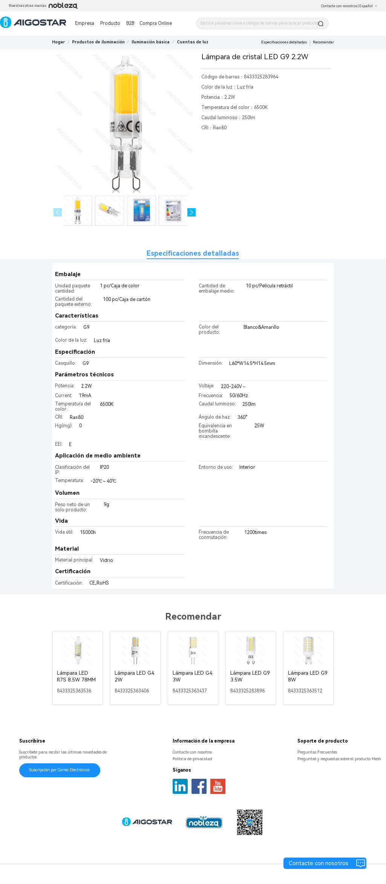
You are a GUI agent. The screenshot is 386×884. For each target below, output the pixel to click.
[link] (98, 42)
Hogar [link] (58, 42)
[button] (191, 212)
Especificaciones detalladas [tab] (193, 253)
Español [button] (368, 6)
